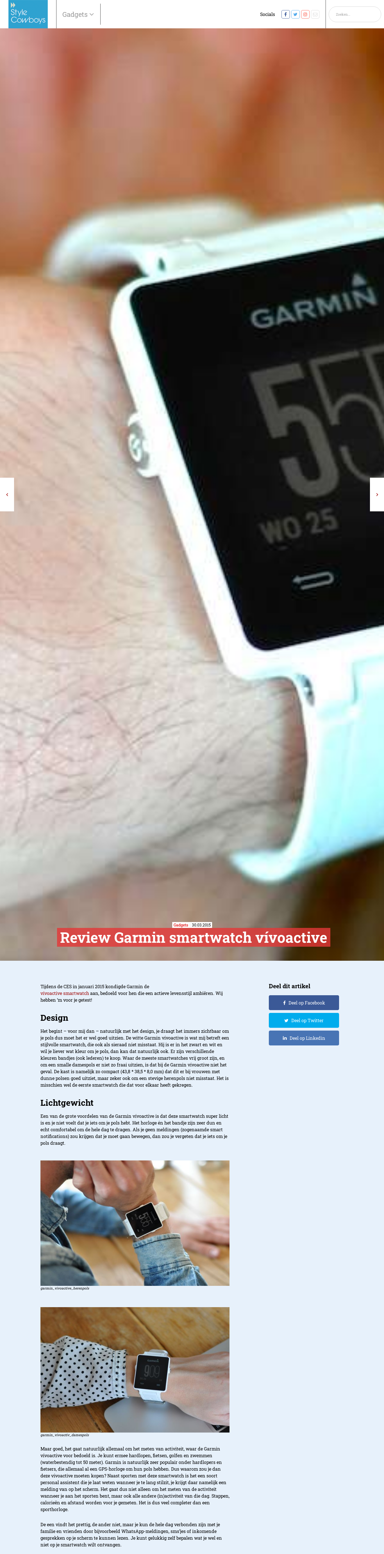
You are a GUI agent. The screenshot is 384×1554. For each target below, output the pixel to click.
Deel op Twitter (307, 1020)
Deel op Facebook (306, 1003)
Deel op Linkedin (307, 1038)
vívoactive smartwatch (64, 993)
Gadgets (75, 14)
